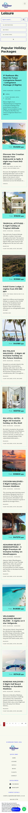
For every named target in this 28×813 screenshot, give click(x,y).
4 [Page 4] (12, 723)
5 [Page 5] (15, 723)
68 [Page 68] (22, 723)
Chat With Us (16, 809)
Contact (14, 775)
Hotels (14, 765)
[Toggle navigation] (25, 3)
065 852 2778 (14, 799)
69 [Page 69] (25, 723)
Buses (14, 768)
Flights (14, 772)
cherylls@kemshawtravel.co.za (14, 796)
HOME (14, 758)
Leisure (14, 761)
